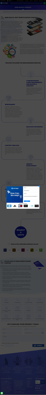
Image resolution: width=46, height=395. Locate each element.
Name (25, 187)
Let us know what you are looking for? (30, 196)
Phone (25, 193)
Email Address (26, 190)
